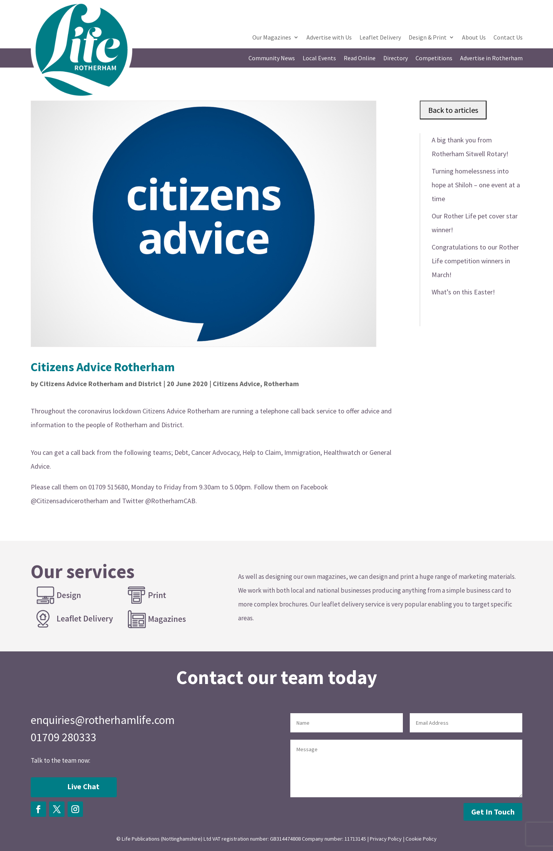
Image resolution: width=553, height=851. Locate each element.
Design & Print (428, 38)
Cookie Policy (421, 838)
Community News (271, 58)
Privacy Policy (386, 838)
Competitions (434, 58)
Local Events (319, 58)
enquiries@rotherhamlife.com (103, 719)
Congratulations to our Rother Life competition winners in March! (475, 261)
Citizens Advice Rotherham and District (101, 383)
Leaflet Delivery (380, 38)
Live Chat (83, 786)
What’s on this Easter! (463, 292)
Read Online (360, 58)
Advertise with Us (329, 38)
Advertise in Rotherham (491, 58)
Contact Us (508, 38)
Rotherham (281, 383)
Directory (395, 58)
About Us (474, 38)
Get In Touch (493, 811)
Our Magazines (271, 38)
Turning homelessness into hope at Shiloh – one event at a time (476, 185)
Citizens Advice (236, 383)
